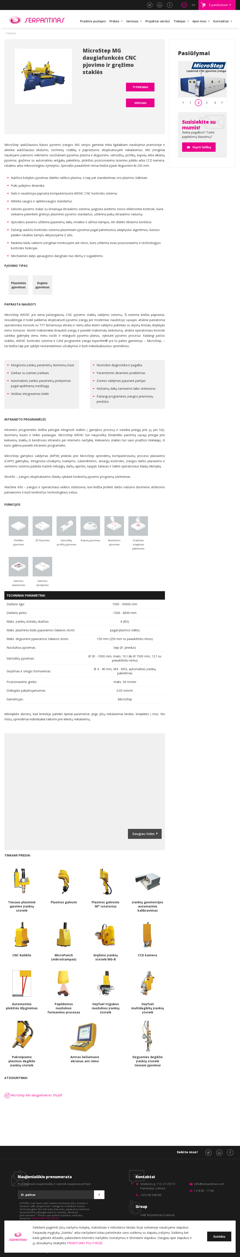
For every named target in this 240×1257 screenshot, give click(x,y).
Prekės (114, 21)
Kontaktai (221, 21)
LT (184, 5)
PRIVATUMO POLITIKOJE (45, 1218)
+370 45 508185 (150, 1195)
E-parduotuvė (218, 5)
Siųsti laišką (201, 147)
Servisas (132, 21)
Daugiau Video (144, 834)
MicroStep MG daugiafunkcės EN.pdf (33, 1095)
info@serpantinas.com (209, 1184)
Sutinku (219, 1236)
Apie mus (199, 21)
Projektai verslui (157, 21)
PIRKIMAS (141, 87)
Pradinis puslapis (93, 21)
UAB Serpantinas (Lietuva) (157, 1215)
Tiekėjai (179, 21)
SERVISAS (140, 103)
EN (193, 5)
